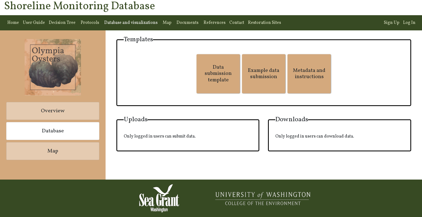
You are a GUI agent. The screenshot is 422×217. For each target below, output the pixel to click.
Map (167, 23)
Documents (187, 23)
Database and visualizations (131, 23)
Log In (409, 23)
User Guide (34, 23)
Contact (236, 23)
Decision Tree (62, 23)
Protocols (90, 23)
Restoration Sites (264, 23)
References (214, 23)
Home (13, 23)
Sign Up (391, 23)
